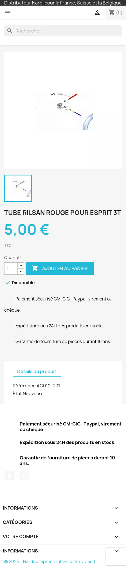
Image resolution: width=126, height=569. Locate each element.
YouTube (24, 475)
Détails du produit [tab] (36, 371)
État (17, 393)
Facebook (9, 475)
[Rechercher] (63, 30)
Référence (24, 385)
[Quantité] (11, 268)
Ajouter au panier (59, 268)
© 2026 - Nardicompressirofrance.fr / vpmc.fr (50, 562)
